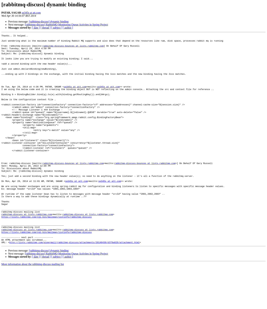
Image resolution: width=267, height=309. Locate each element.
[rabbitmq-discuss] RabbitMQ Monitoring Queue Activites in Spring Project (66, 24)
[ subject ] (56, 27)
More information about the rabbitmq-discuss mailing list (32, 306)
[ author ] (68, 27)
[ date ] (36, 27)
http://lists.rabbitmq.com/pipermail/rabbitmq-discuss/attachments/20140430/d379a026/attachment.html (74, 284)
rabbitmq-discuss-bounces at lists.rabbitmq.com (73, 48)
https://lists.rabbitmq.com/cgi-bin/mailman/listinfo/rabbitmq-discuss (46, 253)
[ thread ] (46, 27)
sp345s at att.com (31, 12)
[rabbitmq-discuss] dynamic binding (49, 21)
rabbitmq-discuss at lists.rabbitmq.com (26, 250)
